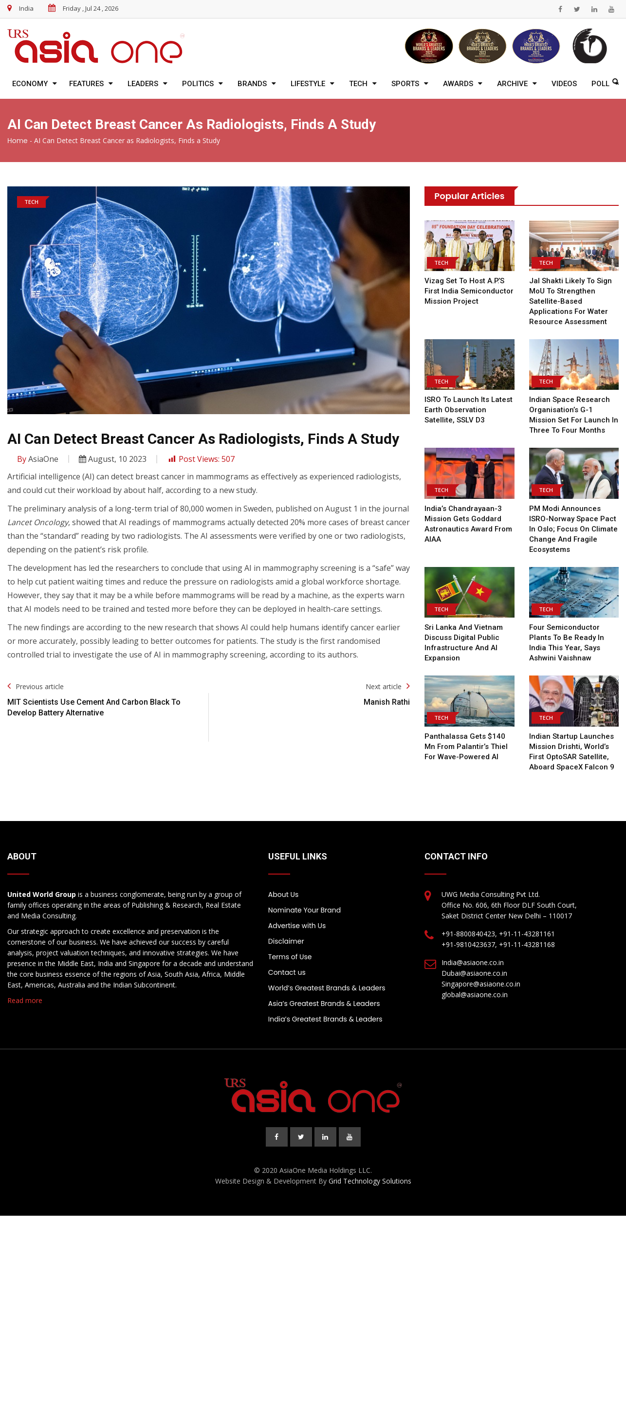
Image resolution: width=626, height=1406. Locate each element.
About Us (283, 894)
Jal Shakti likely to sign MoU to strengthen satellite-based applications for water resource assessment (570, 301)
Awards (458, 83)
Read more (24, 1000)
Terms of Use (290, 957)
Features (86, 83)
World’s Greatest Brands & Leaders (327, 988)
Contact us (287, 972)
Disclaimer (286, 941)
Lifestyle (308, 83)
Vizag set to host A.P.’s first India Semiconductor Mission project (469, 291)
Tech (358, 83)
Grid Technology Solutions (370, 1181)
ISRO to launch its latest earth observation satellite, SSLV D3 (468, 409)
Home (17, 141)
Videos (564, 83)
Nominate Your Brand (304, 910)
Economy (30, 83)
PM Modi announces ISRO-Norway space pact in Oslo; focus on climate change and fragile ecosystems (573, 529)
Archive (512, 83)
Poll (600, 83)
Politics (198, 83)
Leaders (143, 83)
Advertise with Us (297, 926)
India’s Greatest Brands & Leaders (325, 1019)
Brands (252, 83)
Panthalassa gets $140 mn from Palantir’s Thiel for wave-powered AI (466, 746)
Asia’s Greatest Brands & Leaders (324, 1003)
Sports (405, 83)
